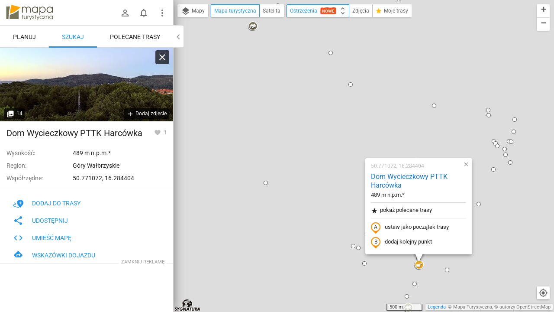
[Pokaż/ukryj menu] (162, 13)
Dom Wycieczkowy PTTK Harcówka (354, 72)
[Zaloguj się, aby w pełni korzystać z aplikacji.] (158, 132)
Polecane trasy (135, 36)
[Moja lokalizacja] (543, 292)
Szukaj (73, 36)
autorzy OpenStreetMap (525, 307)
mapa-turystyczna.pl (29, 12)
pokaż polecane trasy (346, 101)
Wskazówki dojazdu (54, 255)
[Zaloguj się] (125, 13)
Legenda (437, 307)
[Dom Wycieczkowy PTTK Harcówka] (86, 84)
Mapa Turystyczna (472, 307)
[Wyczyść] (162, 57)
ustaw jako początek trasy (354, 118)
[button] (210, 74)
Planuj (24, 36)
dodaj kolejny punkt (346, 133)
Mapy (193, 11)
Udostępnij (40, 220)
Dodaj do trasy (47, 203)
